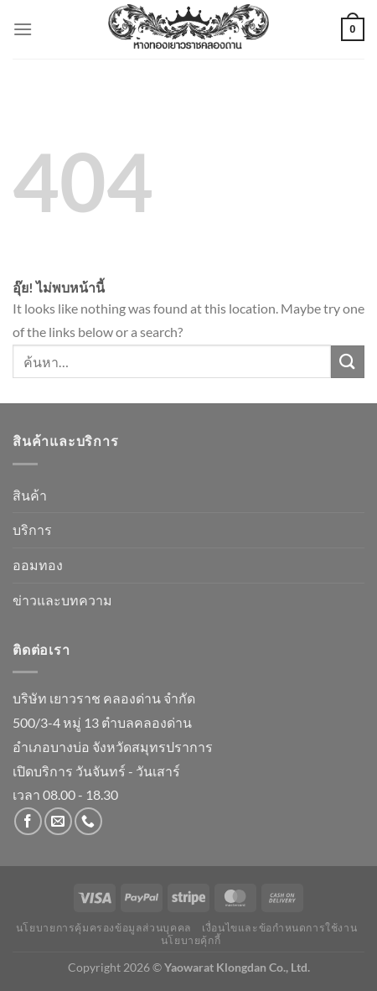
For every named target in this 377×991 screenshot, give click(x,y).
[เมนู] (23, 28)
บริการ (32, 529)
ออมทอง (38, 565)
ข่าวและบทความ (62, 600)
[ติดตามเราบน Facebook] (28, 821)
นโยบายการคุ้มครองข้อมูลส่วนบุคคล (104, 927)
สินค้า (30, 495)
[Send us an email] (58, 821)
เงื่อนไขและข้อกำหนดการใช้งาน (279, 927)
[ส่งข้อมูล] (347, 361)
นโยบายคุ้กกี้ (191, 940)
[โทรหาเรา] (88, 821)
